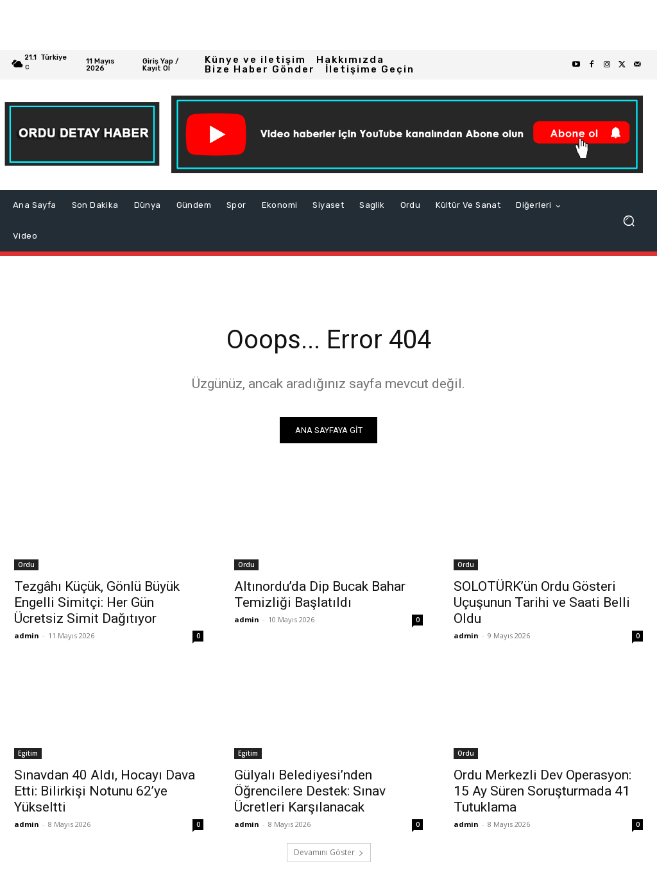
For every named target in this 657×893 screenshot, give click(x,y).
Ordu (26, 564)
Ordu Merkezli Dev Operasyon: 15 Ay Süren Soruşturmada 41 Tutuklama (542, 791)
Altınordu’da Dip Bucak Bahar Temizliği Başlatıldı (319, 594)
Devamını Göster (329, 852)
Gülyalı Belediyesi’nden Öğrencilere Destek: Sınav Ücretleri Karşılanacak (310, 791)
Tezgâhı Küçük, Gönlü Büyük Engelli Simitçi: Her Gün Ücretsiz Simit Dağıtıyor (97, 602)
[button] (628, 220)
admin (26, 635)
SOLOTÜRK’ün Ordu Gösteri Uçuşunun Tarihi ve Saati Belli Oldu (542, 602)
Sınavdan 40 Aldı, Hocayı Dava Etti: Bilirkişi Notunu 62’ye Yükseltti (104, 791)
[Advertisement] (328, 25)
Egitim (28, 753)
